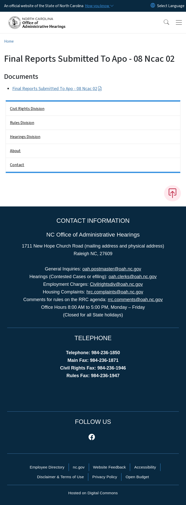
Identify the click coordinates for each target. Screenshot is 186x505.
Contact (17, 165)
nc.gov (79, 467)
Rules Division (22, 123)
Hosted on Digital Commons (93, 493)
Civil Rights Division (27, 109)
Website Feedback (109, 467)
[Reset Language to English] (153, 6)
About (15, 151)
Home (9, 41)
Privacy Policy (104, 477)
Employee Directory (47, 467)
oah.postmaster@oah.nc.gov (111, 269)
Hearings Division (25, 137)
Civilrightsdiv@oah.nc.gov (116, 284)
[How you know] (99, 6)
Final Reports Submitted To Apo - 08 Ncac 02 (57, 88)
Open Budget (137, 477)
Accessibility (145, 467)
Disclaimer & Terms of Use (60, 477)
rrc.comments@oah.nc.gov (135, 299)
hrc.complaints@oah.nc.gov (114, 291)
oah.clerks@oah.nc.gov (132, 276)
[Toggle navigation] (179, 22)
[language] (170, 6)
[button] (163, 22)
